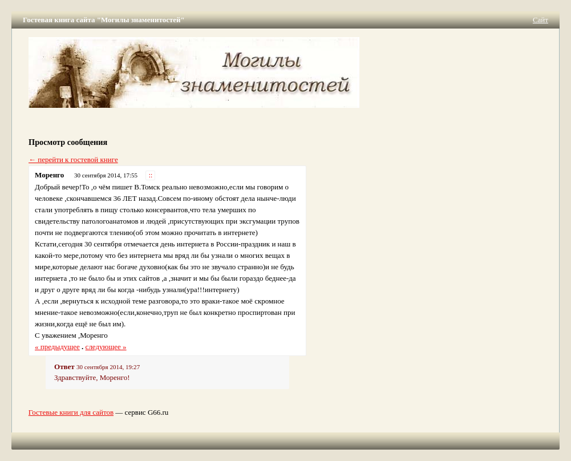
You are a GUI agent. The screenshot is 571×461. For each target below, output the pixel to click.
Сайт (540, 19)
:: (151, 175)
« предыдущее (57, 346)
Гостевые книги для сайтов (71, 412)
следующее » (106, 346)
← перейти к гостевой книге (73, 159)
